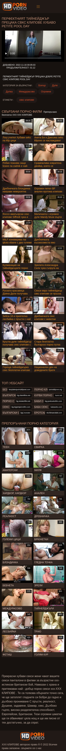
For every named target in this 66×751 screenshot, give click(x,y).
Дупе (55, 85)
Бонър (42, 85)
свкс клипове (26, 99)
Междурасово (27, 91)
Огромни (46, 91)
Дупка (9, 91)
